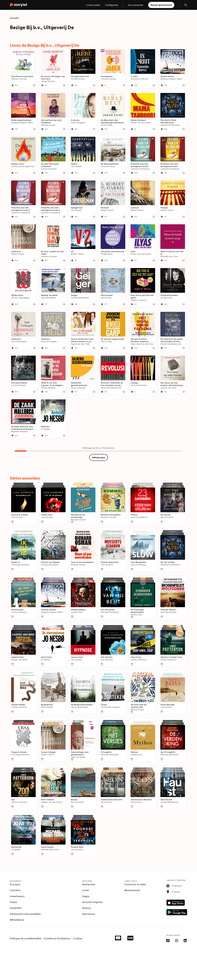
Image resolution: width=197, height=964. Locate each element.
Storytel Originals (92, 902)
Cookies (77, 938)
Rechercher (88, 884)
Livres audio (93, 4)
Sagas (85, 896)
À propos (15, 884)
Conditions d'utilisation (57, 938)
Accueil (14, 17)
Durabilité (15, 907)
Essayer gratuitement (161, 5)
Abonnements (132, 890)
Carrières (15, 890)
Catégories (111, 4)
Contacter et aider (135, 884)
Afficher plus (98, 457)
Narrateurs (88, 913)
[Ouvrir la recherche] (185, 5)
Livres (85, 890)
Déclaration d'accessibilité (25, 913)
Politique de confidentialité (25, 938)
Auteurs (86, 907)
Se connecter (135, 4)
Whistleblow (17, 919)
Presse (13, 902)
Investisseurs (17, 896)
